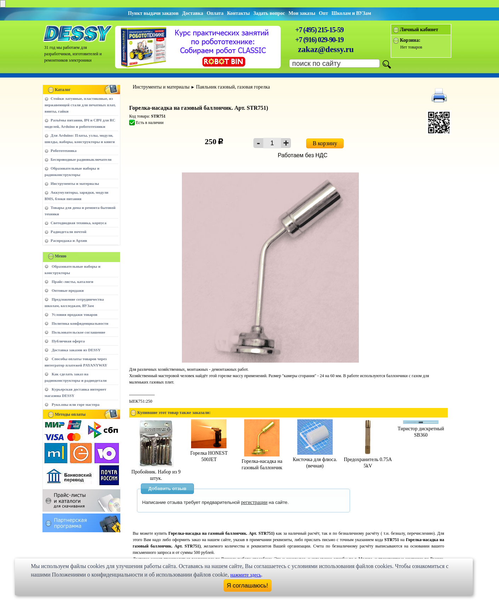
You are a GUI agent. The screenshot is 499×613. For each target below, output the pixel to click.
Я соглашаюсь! (247, 585)
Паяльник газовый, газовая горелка (233, 87)
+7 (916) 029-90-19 (319, 40)
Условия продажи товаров (74, 314)
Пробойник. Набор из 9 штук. (155, 472)
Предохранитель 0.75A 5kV (368, 459)
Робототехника (63, 150)
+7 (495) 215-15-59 (319, 30)
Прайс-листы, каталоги (72, 281)
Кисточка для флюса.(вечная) (315, 459)
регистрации (254, 502)
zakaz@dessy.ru (326, 49)
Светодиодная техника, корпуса (79, 223)
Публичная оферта (68, 341)
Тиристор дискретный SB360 (421, 429)
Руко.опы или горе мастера (75, 404)
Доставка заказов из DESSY (76, 350)
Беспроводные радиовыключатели (81, 159)
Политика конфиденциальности (80, 323)
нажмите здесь (245, 575)
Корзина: (410, 40)
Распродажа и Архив (69, 240)
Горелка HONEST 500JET (209, 453)
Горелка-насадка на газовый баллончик (262, 461)
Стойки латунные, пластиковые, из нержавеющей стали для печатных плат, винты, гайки (80, 104)
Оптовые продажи (68, 290)
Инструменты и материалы (75, 183)
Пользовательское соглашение (78, 332)
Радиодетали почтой (68, 231)
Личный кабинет (419, 29)
